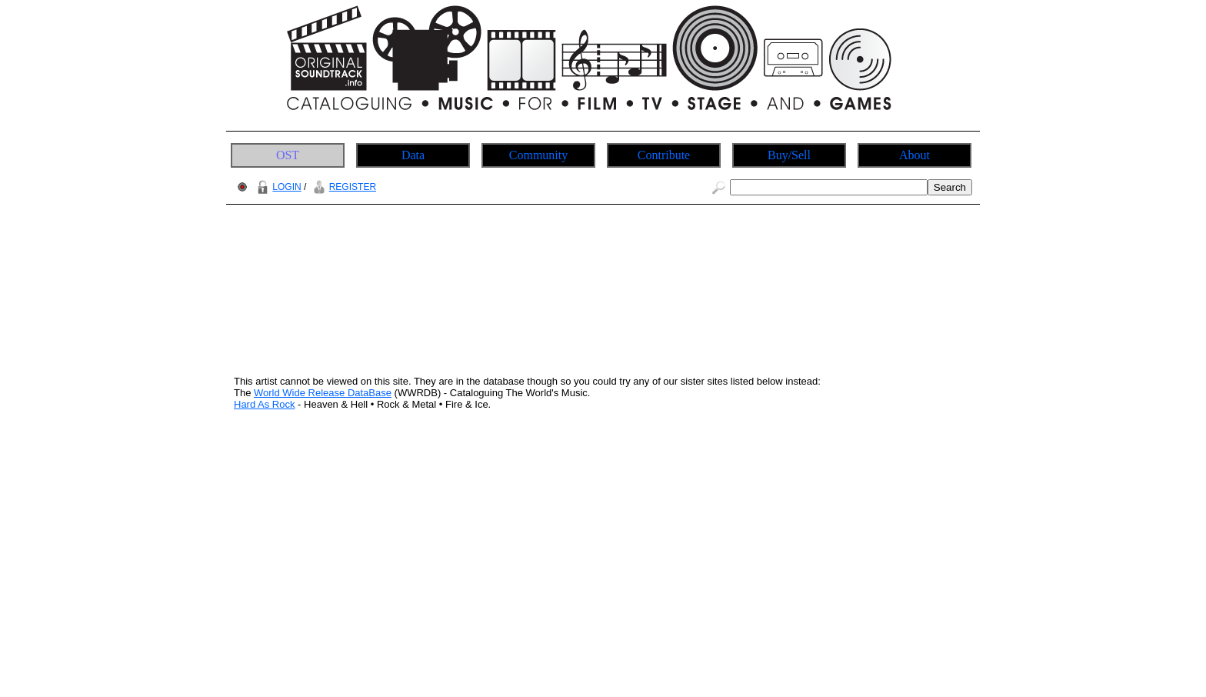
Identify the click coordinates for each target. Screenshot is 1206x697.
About (914, 155)
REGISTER (342, 187)
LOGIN (277, 187)
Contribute (664, 155)
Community (538, 155)
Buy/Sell (789, 155)
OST (287, 155)
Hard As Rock (264, 404)
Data (413, 155)
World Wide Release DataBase (322, 393)
